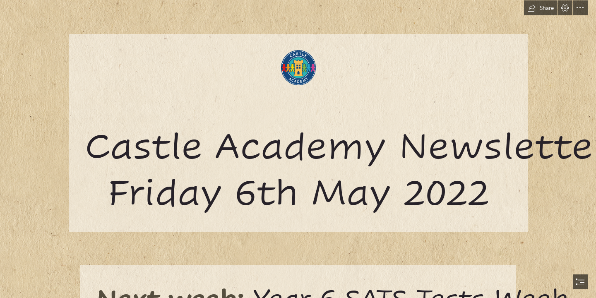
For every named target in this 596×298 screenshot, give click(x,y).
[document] (298, 149)
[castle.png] (298, 115)
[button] (540, 7)
